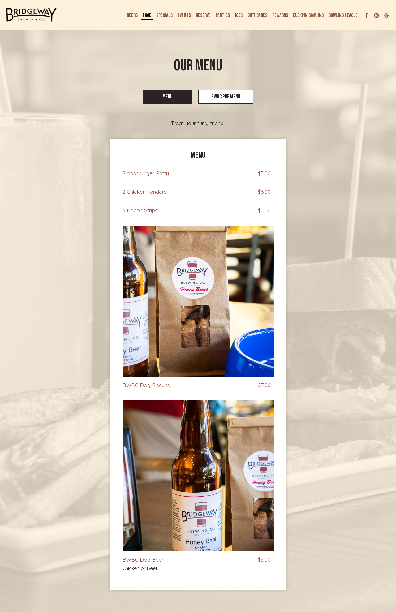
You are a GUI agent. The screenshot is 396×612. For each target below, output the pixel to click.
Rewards (280, 15)
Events (184, 15)
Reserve (203, 15)
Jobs (239, 15)
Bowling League (343, 15)
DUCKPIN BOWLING (308, 15)
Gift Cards (257, 15)
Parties (223, 15)
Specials (164, 15)
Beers (132, 15)
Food (147, 15)
